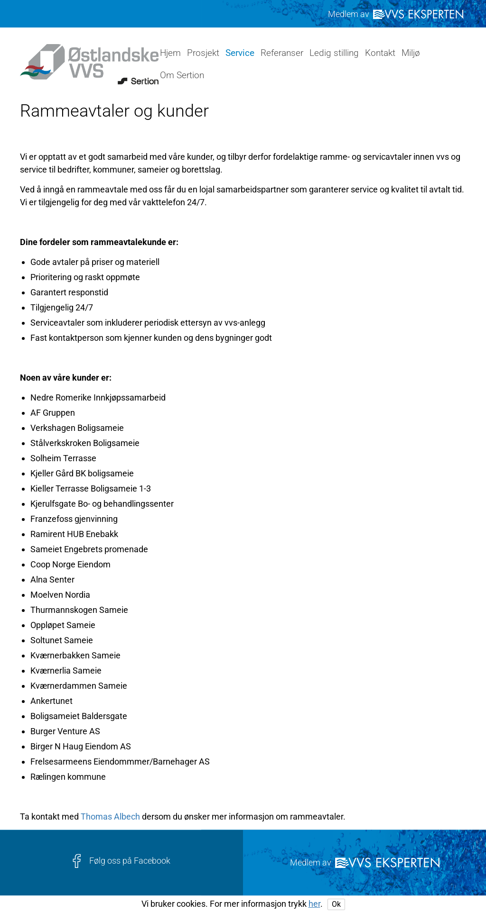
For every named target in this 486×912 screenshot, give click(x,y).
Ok (336, 904)
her (314, 904)
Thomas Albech (110, 816)
